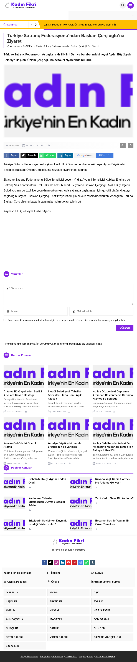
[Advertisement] (68, 241)
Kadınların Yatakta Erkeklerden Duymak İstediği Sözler (47, 502)
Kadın (90, 656)
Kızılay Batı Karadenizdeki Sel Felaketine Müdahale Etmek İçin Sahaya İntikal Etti (113, 446)
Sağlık (82, 656)
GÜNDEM (27, 46)
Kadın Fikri (71, 656)
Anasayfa (13, 46)
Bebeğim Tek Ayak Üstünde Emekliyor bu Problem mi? (80, 24)
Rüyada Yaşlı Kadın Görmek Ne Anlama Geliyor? (112, 480)
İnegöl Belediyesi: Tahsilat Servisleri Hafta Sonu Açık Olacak (65, 395)
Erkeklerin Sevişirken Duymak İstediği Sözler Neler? (48, 522)
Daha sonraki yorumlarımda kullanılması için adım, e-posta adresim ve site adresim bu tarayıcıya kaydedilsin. (66, 320)
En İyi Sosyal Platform (51, 656)
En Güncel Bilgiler (105, 656)
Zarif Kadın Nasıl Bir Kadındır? (114, 498)
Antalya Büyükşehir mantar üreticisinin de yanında (65, 445)
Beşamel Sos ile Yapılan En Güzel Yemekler (112, 522)
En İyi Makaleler (29, 656)
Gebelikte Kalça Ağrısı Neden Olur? (47, 480)
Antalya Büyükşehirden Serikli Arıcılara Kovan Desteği (23, 393)
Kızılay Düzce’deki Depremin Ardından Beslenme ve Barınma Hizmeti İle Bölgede (113, 395)
